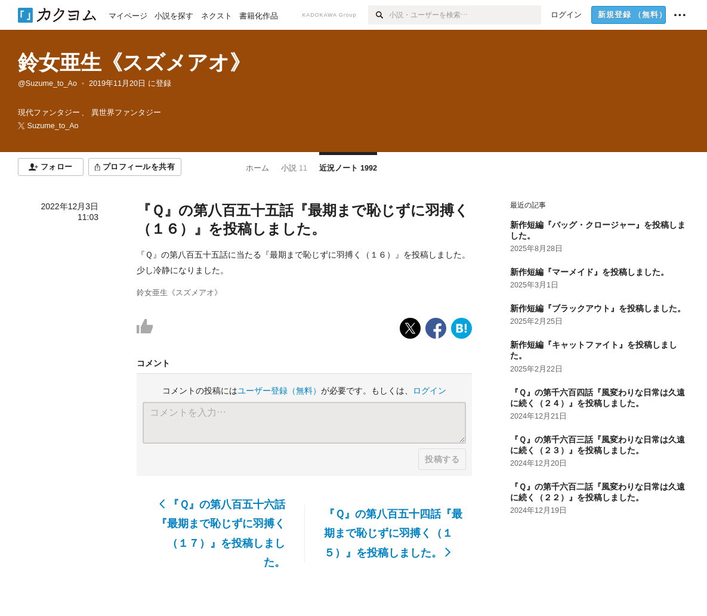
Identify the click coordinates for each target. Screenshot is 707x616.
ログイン (429, 390)
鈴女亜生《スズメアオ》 (134, 62)
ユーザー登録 (279, 390)
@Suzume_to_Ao (47, 83)
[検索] (378, 14)
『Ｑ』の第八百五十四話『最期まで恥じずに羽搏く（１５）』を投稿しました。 (393, 533)
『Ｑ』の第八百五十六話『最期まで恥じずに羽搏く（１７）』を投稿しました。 (220, 533)
